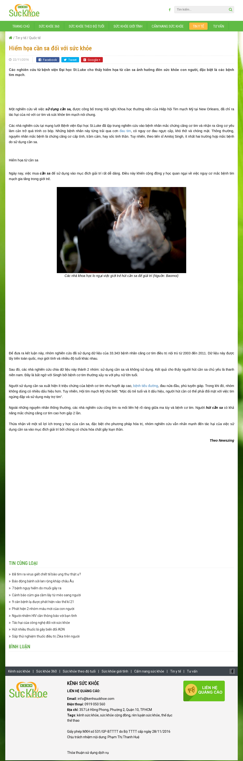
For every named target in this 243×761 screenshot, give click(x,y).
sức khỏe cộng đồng (115, 716)
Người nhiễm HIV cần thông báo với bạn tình (44, 616)
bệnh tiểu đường (145, 387)
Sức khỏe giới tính (128, 27)
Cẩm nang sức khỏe (168, 27)
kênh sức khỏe (88, 716)
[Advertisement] (121, 92)
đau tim (125, 132)
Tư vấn (218, 27)
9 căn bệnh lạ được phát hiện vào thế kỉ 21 (43, 603)
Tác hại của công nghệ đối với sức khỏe (41, 623)
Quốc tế (34, 39)
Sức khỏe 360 (49, 27)
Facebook (48, 60)
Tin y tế (198, 27)
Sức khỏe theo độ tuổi (86, 27)
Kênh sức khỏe (19, 672)
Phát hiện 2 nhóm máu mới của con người (43, 610)
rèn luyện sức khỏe (146, 716)
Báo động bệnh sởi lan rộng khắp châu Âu (43, 582)
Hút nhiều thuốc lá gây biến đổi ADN (38, 630)
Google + (91, 60)
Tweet (70, 60)
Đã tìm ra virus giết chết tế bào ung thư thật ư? (46, 575)
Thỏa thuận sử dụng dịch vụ (88, 753)
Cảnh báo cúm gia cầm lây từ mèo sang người (46, 596)
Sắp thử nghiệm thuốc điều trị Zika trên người (46, 637)
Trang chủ (20, 27)
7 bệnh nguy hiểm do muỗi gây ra (36, 589)
